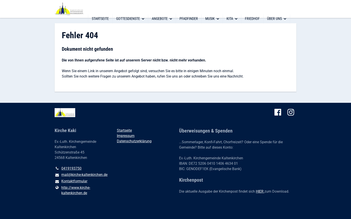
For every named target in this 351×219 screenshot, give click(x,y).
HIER (260, 191)
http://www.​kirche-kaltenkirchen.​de (72, 190)
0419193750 (68, 168)
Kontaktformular (71, 181)
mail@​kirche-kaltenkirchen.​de (81, 175)
